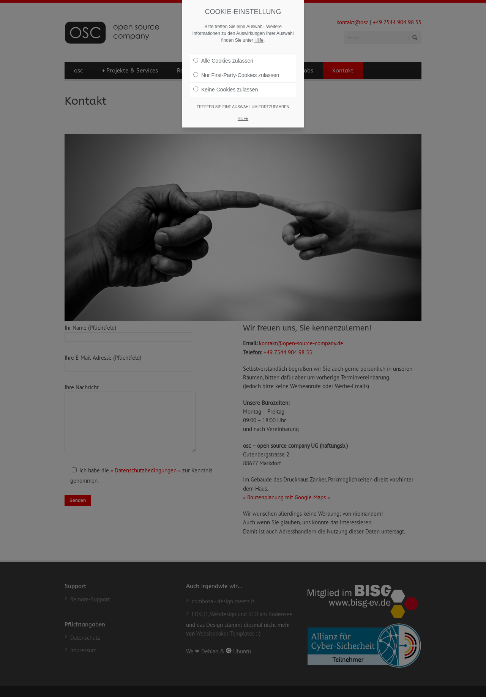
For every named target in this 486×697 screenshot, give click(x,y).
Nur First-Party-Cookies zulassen (236, 75)
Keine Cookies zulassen (225, 90)
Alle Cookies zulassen (223, 61)
